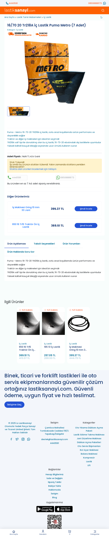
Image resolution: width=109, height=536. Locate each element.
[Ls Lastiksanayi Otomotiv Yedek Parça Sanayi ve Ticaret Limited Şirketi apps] (64, 511)
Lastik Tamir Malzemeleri (29, 17)
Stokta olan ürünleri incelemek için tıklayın (33, 169)
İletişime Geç (14, 404)
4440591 (13, 3)
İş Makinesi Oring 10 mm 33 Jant (25, 209)
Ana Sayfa (14, 532)
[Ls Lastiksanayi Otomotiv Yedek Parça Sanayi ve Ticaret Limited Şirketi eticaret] (54, 523)
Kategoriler (95, 532)
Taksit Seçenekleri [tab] (44, 243)
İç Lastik (47, 17)
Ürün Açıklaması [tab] (16, 243)
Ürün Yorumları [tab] (71, 243)
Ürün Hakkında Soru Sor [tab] (20, 251)
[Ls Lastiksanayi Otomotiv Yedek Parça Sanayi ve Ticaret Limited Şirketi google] (45, 511)
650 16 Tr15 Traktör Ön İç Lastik (26, 226)
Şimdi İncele (86, 208)
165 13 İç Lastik (52, 347)
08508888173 (95, 3)
